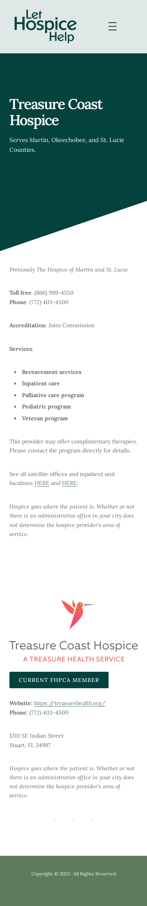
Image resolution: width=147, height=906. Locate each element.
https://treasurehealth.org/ (69, 703)
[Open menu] (112, 26)
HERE (41, 483)
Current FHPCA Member (59, 680)
